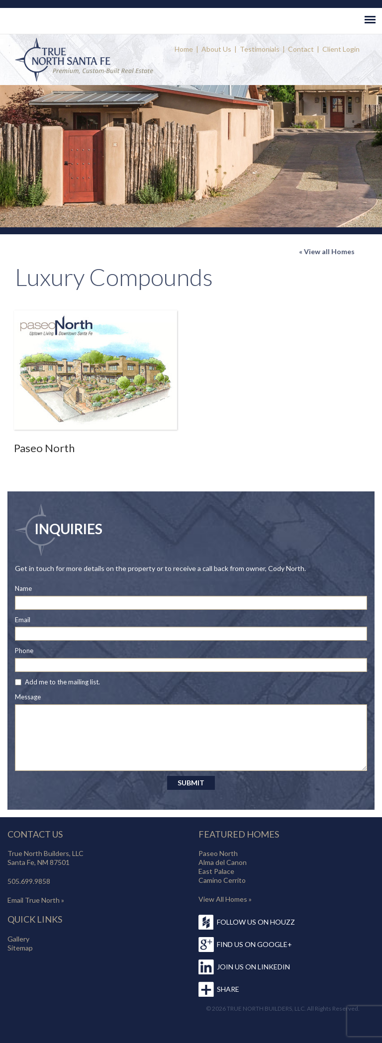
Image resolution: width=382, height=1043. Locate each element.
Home (184, 49)
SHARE (228, 989)
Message (28, 697)
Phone (24, 651)
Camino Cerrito (222, 880)
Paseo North (44, 448)
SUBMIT (191, 782)
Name (23, 588)
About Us (216, 49)
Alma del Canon (222, 862)
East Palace (216, 871)
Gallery (18, 939)
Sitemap (20, 948)
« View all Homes (327, 251)
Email (22, 620)
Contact (301, 49)
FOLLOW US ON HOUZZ (256, 922)
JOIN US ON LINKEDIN (253, 966)
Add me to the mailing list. (62, 682)
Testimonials (260, 49)
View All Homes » (225, 899)
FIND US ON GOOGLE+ (254, 944)
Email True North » (35, 900)
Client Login (341, 49)
